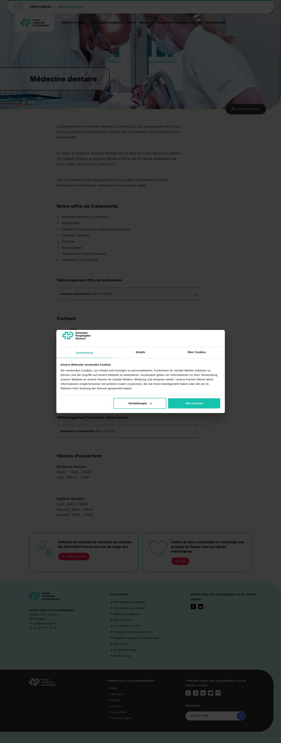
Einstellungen (140, 403)
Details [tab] (140, 352)
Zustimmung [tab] (84, 352)
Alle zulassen (194, 403)
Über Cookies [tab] (197, 352)
